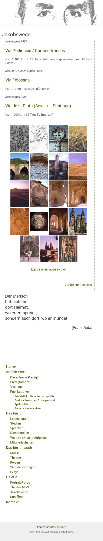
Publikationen (20, 392)
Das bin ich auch (19, 447)
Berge (14, 472)
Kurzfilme (16, 497)
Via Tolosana (17, 80)
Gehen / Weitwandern (27, 408)
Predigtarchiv (19, 382)
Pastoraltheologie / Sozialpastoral (34, 400)
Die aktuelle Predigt (24, 377)
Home (11, 366)
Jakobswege (19, 492)
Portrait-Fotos (20, 482)
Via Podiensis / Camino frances (35, 50)
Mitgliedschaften (22, 442)
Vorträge (16, 387)
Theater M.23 (19, 487)
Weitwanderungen (22, 467)
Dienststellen (19, 433)
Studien (15, 423)
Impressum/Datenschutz (51, 527)
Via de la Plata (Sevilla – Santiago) (38, 105)
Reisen (15, 462)
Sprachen (16, 428)
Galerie (11, 477)
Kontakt (12, 502)
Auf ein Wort (16, 372)
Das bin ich (14, 413)
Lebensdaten (19, 419)
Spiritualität (21, 404)
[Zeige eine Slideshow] (48, 269)
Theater (15, 458)
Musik (14, 453)
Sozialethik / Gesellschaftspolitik (34, 396)
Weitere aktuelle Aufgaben (28, 438)
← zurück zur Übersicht (77, 284)
